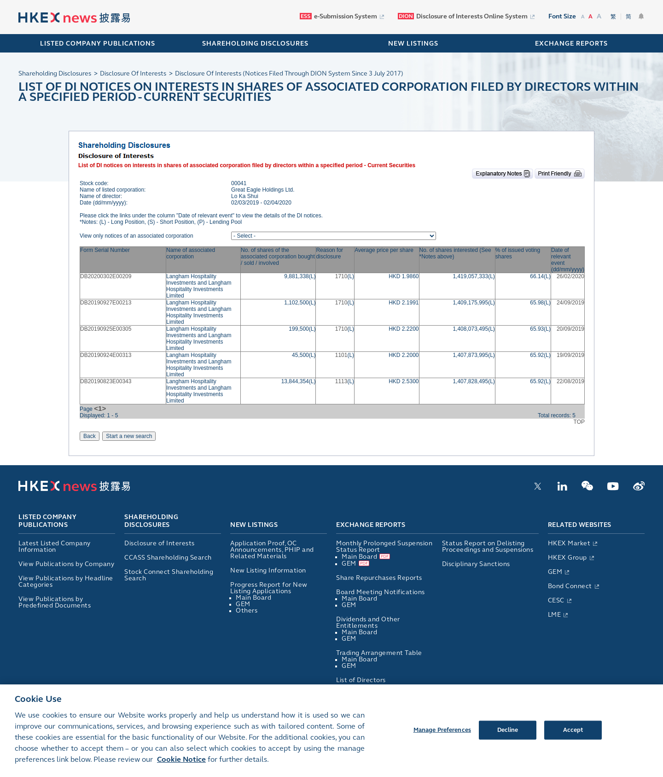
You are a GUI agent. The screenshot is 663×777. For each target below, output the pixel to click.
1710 (341, 276)
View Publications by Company (66, 564)
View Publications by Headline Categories (65, 581)
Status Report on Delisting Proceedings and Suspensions (488, 546)
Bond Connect (570, 586)
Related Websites (579, 525)
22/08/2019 (570, 381)
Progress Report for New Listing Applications (269, 588)
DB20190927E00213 (105, 302)
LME (554, 615)
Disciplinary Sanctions (476, 564)
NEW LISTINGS (413, 43)
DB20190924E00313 (105, 355)
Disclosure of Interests (159, 543)
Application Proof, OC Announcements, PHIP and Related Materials (272, 549)
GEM (243, 604)
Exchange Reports (370, 525)
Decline (507, 737)
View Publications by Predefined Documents (54, 602)
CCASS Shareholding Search (168, 557)
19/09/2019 (570, 355)
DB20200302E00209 (105, 276)
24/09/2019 (570, 302)
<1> (100, 408)
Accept (573, 737)
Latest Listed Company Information (54, 546)
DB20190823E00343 (105, 381)
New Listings (254, 525)
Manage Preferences (442, 737)
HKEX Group (567, 557)
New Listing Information (268, 570)
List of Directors (361, 680)
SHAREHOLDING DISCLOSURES (255, 43)
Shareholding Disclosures (151, 521)
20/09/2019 (570, 329)
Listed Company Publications (97, 43)
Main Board (253, 598)
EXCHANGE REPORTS (571, 43)
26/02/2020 (570, 276)
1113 (341, 381)
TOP (579, 422)
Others (246, 610)
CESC (556, 600)
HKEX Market (569, 543)
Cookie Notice (181, 766)
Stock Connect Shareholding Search (168, 575)
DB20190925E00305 (105, 329)
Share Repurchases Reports (379, 578)
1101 (341, 355)
